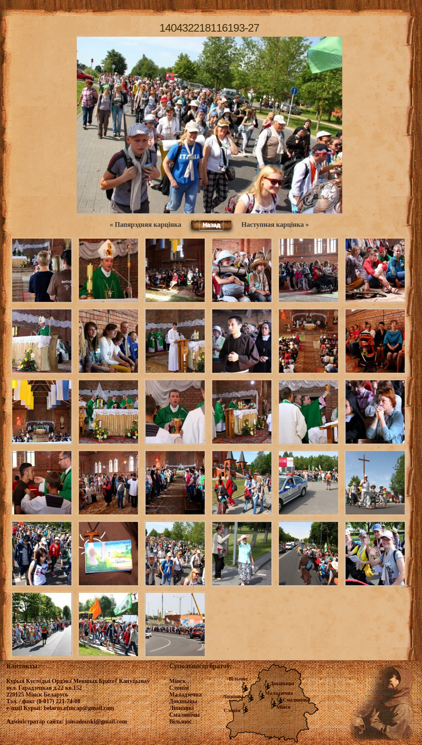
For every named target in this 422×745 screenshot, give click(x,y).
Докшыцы (282, 683)
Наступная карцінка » (275, 224)
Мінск (283, 707)
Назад (211, 224)
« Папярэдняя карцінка (145, 224)
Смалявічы (296, 700)
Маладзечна (279, 693)
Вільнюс (238, 679)
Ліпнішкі (232, 696)
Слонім (232, 710)
